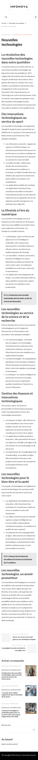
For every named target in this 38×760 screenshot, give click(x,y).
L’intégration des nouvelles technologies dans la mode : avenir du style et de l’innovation (12, 676)
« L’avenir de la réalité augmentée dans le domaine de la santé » (12, 695)
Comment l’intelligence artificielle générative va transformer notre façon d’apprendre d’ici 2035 (11, 713)
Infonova (18, 755)
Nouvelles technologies (22, 34)
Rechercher (6, 725)
